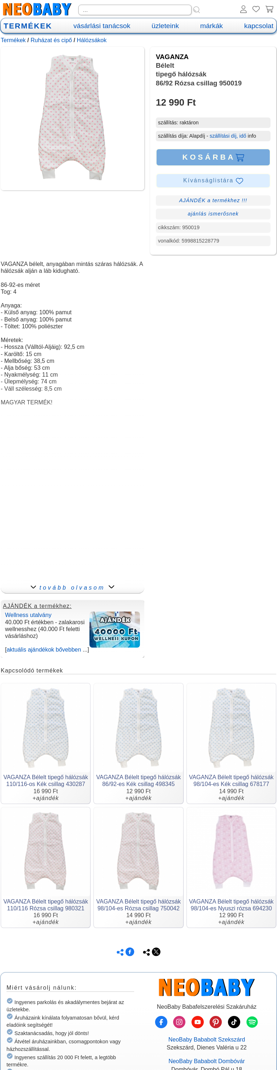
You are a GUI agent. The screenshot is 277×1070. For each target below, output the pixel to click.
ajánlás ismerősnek (213, 214)
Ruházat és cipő (51, 40)
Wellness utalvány (28, 615)
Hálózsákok (92, 40)
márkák (211, 26)
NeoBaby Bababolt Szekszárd (206, 1039)
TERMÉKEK (28, 26)
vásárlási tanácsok (101, 26)
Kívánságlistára (213, 181)
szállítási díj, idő (228, 136)
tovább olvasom (72, 588)
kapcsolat (258, 26)
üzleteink (165, 26)
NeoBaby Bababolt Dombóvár (206, 1061)
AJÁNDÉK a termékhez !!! (213, 200)
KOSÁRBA (213, 157)
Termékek (13, 40)
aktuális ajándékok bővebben (43, 650)
